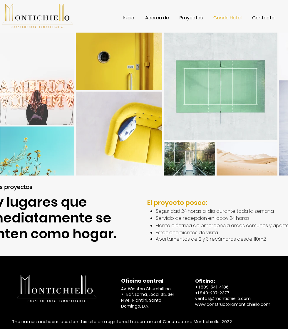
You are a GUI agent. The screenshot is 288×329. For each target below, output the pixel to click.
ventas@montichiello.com (223, 298)
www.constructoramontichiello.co (230, 304)
